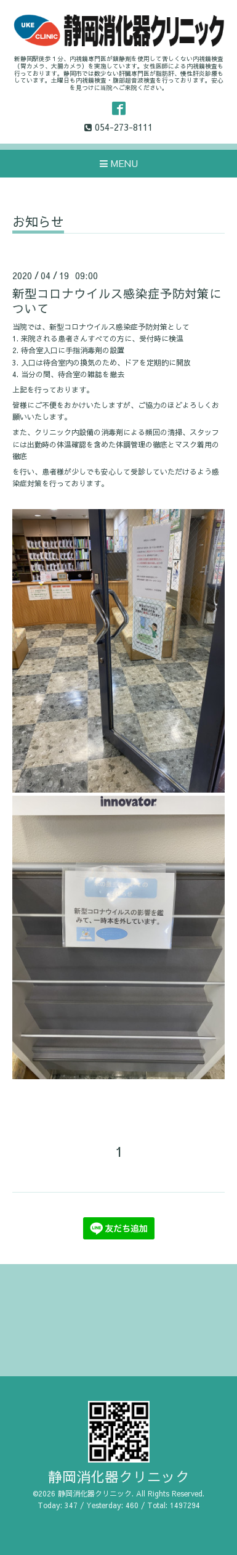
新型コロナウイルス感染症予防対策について (117, 300)
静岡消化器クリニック (119, 1476)
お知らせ (38, 223)
